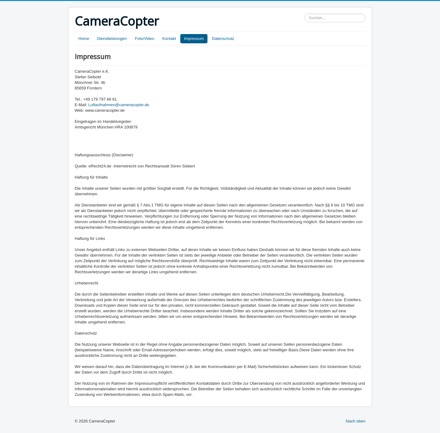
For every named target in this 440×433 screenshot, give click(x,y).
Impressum (194, 38)
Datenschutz (223, 38)
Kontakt (169, 38)
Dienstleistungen (112, 38)
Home (84, 38)
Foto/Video (144, 38)
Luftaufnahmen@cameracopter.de (118, 104)
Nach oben (355, 421)
